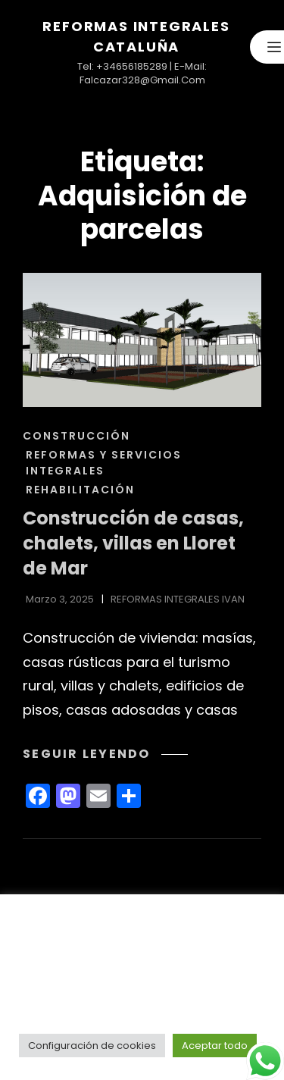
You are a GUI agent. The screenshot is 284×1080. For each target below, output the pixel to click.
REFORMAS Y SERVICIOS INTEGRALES (104, 462)
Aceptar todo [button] (215, 1045)
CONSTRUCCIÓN (76, 435)
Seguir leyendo (105, 753)
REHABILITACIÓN (80, 489)
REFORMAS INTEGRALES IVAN (178, 599)
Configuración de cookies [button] (92, 1045)
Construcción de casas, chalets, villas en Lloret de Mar (133, 543)
